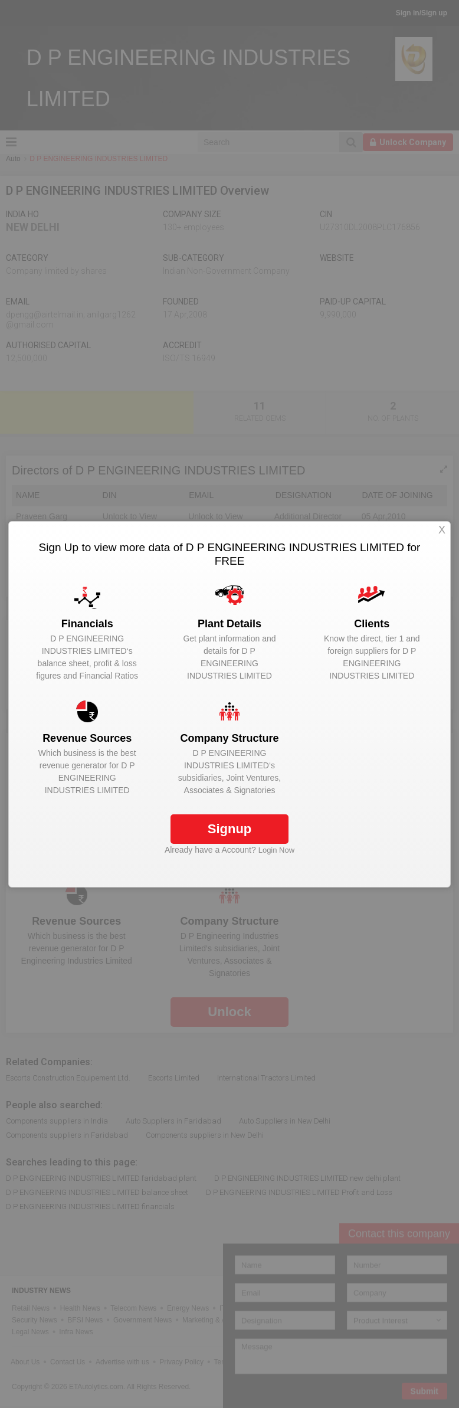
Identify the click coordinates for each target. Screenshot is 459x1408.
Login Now (276, 850)
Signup (230, 828)
